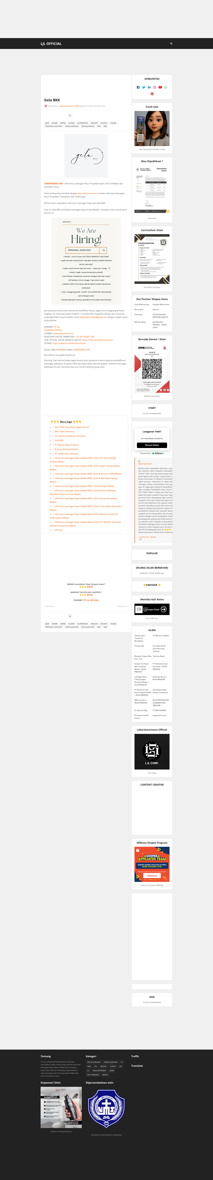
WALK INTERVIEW (99, 1070)
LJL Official (51, 43)
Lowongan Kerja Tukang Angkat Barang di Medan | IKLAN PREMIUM (141, 681)
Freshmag (138, 314)
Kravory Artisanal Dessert (66, 449)
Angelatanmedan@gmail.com (93, 317)
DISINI (90, 587)
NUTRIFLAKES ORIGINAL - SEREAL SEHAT (160, 325)
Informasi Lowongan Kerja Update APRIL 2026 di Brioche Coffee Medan (88, 473)
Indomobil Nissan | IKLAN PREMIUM (160, 678)
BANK (112, 1070)
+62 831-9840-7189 (84, 336)
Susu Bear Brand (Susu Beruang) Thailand (159, 648)
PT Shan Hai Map (140, 710)
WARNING (62, 349)
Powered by (152, 453)
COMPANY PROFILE (53, 330)
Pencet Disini (152, 445)
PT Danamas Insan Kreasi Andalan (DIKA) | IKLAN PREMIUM (142, 692)
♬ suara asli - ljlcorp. (147, 537)
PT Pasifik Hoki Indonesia (66, 453)
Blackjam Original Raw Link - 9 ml (142, 657)
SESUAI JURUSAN (87, 126)
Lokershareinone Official (70, 106)
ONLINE (113, 123)
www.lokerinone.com (87, 193)
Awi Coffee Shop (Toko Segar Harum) (72, 427)
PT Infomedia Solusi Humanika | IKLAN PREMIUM (160, 666)
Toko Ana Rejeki (159, 656)
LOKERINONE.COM (53, 183)
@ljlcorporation (145, 463)
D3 (96, 1066)
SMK (105, 126)
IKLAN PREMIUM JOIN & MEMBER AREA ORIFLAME (161, 703)
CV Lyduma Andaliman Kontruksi (70, 436)
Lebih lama (122, 606)
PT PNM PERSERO (159, 710)
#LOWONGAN (82, 123)
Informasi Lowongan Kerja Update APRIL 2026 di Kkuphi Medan (84, 486)
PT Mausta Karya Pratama (67, 444)
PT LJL (57, 326)
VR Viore (59, 530)
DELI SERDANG (93, 1075)
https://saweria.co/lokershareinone (69, 343)
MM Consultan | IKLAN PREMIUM (140, 701)
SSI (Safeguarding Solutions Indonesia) (160, 691)
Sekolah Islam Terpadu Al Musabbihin (139, 638)
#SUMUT (104, 123)
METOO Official (140, 322)
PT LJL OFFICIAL (91, 600)
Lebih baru (50, 606)
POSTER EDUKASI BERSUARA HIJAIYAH (160, 315)
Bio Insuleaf (138, 309)
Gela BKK (59, 440)
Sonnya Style (139, 646)
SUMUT (113, 1066)
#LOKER (71, 123)
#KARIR (54, 123)
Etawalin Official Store (161, 304)
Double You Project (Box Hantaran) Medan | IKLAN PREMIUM (141, 668)
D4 (121, 1066)
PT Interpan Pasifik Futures (141, 716)
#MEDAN (94, 123)
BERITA (105, 1075)
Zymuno (156, 309)
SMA (99, 126)
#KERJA (63, 123)
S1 (122, 1062)
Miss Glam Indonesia (64, 431)
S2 (88, 1070)
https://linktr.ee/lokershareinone (97, 340)
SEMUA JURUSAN (71, 126)
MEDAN (103, 1066)
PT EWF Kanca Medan (161, 635)
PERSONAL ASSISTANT (53, 126)
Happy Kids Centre (160, 715)
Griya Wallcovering (141, 304)
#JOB (47, 123)
